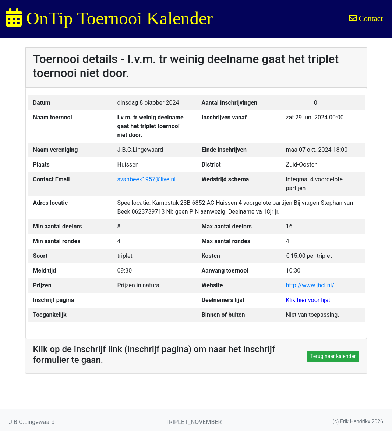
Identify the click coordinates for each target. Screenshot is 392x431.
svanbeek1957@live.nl (146, 179)
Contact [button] (366, 18)
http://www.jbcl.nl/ (310, 285)
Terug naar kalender (333, 356)
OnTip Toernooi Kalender (109, 18)
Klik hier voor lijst (308, 300)
